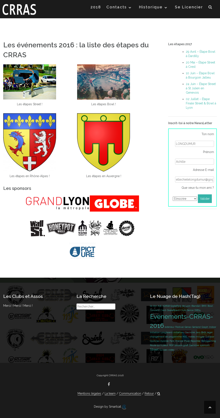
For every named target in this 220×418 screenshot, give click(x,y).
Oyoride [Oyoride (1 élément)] (164, 341)
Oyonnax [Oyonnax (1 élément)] (154, 341)
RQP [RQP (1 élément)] (171, 345)
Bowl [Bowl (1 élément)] (210, 306)
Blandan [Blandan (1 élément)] (196, 306)
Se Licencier (189, 7)
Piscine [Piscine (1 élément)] (179, 341)
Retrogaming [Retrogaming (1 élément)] (208, 341)
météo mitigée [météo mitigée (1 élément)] (196, 336)
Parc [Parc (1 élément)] (172, 341)
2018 (95, 7)
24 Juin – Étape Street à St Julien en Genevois (201, 88)
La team (110, 393)
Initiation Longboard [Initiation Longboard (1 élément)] (161, 332)
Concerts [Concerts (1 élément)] (155, 310)
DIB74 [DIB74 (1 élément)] (197, 310)
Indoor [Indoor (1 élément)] (212, 327)
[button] (210, 7)
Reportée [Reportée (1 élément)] (195, 341)
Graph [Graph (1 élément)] (205, 327)
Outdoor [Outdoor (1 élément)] (209, 336)
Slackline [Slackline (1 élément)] (194, 345)
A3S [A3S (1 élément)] (160, 306)
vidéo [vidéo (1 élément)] (171, 349)
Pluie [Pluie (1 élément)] (187, 341)
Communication (130, 393)
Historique (151, 7)
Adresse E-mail (203, 170)
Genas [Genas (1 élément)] (188, 327)
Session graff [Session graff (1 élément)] (181, 345)
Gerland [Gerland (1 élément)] (196, 327)
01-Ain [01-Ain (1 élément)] (153, 306)
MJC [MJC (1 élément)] (185, 336)
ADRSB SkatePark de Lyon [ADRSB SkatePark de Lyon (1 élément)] (176, 306)
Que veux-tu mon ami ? (198, 187)
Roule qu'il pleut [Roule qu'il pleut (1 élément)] (159, 345)
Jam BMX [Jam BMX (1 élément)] (201, 332)
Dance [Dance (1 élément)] (190, 310)
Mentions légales (89, 393)
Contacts (116, 7)
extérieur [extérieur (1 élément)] (169, 327)
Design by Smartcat (110, 407)
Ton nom (208, 134)
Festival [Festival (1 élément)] (179, 327)
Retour (149, 393)
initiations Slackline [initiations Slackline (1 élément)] (184, 332)
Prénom (208, 152)
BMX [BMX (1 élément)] (204, 306)
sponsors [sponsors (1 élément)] (204, 345)
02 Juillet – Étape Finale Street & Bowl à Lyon (201, 103)
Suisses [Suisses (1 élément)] (163, 349)
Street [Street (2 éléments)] (154, 349)
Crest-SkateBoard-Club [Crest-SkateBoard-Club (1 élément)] (173, 310)
